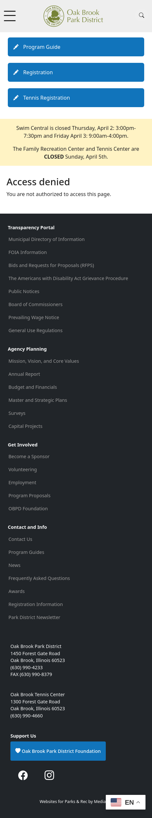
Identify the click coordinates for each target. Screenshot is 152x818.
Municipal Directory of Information (46, 239)
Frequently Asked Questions (39, 578)
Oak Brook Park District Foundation (58, 751)
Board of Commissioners (35, 304)
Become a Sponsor (28, 456)
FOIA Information (27, 252)
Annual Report (24, 374)
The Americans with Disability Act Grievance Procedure (68, 278)
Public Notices (23, 291)
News (14, 565)
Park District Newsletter (34, 617)
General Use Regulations (35, 330)
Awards (16, 591)
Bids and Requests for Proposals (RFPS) (51, 265)
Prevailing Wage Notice (33, 317)
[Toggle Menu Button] (10, 16)
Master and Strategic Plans (37, 400)
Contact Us (20, 539)
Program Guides (26, 552)
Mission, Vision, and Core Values (43, 361)
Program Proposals (29, 495)
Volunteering (22, 469)
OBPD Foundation (28, 508)
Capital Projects (25, 426)
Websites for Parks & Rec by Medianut (76, 801)
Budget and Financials (32, 387)
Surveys (16, 413)
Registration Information (35, 604)
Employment (22, 482)
